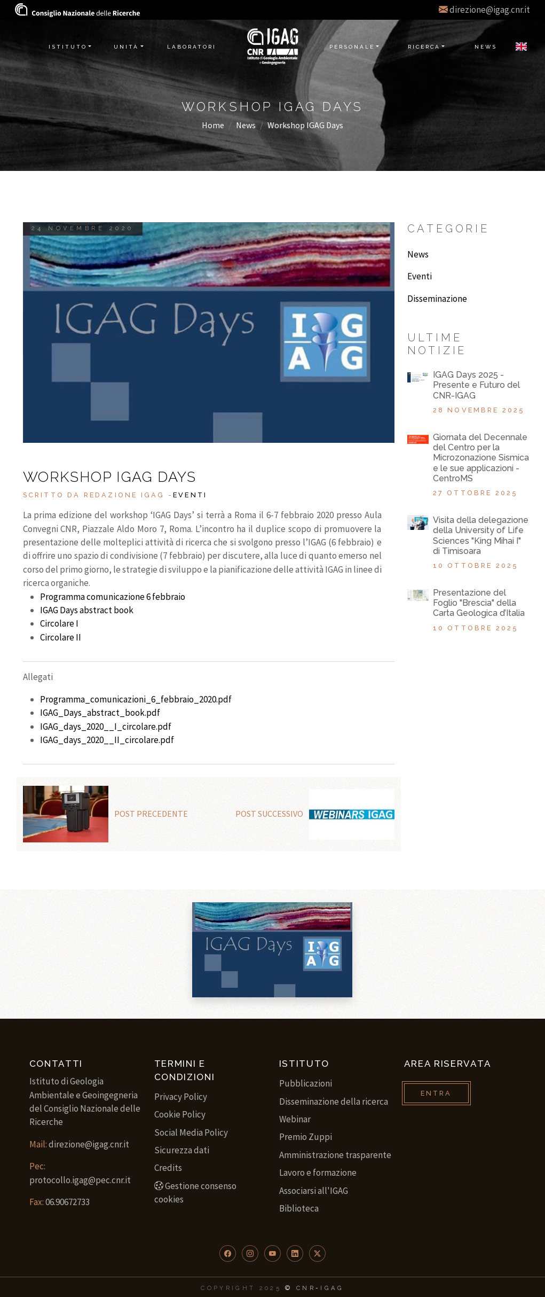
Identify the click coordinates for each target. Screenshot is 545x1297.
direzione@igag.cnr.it (489, 9)
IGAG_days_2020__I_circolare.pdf (105, 726)
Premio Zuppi (305, 1137)
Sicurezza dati (181, 1150)
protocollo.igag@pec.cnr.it (80, 1180)
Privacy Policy (180, 1097)
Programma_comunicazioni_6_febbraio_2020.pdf (136, 699)
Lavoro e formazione (318, 1172)
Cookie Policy (180, 1114)
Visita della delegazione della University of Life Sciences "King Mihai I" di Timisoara (480, 535)
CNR (305, 1288)
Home (213, 125)
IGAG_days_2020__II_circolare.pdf (107, 740)
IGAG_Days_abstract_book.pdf (100, 712)
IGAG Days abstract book (86, 610)
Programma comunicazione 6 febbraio (112, 597)
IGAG (332, 1288)
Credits (168, 1168)
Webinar (295, 1119)
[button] (227, 1253)
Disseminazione (437, 298)
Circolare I (59, 623)
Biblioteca (299, 1208)
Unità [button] (126, 47)
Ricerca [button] (424, 47)
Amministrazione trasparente (335, 1155)
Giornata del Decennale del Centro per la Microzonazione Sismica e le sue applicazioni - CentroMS (481, 457)
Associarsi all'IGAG (313, 1191)
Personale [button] (352, 47)
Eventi (190, 495)
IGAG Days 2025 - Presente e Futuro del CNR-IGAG (476, 385)
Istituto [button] (68, 47)
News (246, 125)
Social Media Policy (191, 1132)
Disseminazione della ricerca (333, 1101)
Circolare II (60, 637)
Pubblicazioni (305, 1083)
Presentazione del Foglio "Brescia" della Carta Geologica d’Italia (479, 603)
